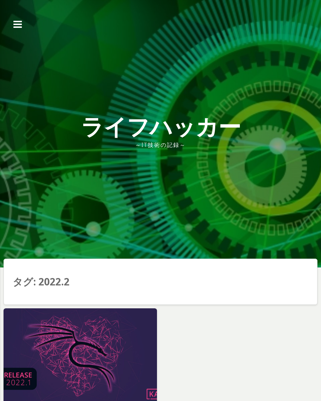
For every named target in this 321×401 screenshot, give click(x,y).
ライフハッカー (161, 126)
